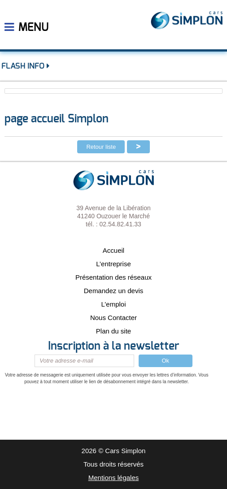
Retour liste (101, 146)
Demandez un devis (114, 290)
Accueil (113, 250)
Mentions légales (113, 477)
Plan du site (113, 331)
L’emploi (113, 304)
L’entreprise (113, 264)
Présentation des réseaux (113, 277)
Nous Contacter (113, 317)
